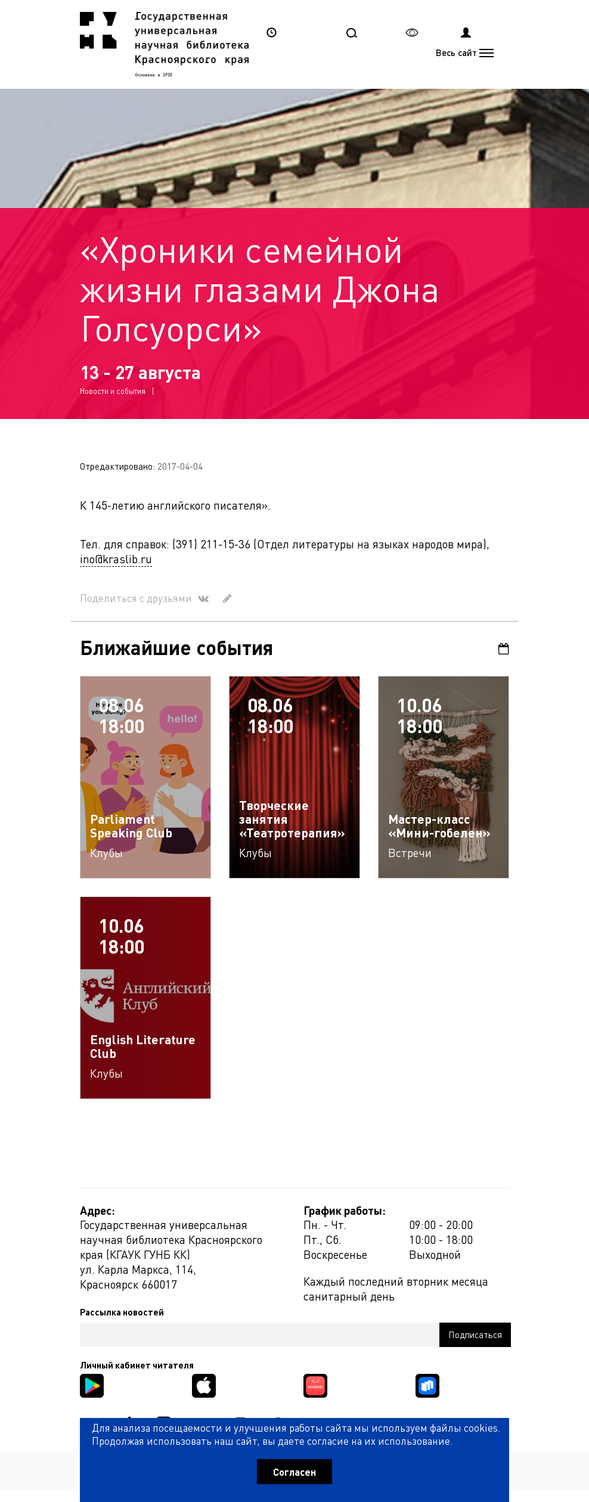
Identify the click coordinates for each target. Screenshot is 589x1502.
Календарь (503, 648)
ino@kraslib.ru (116, 558)
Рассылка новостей (122, 1312)
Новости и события (112, 391)
